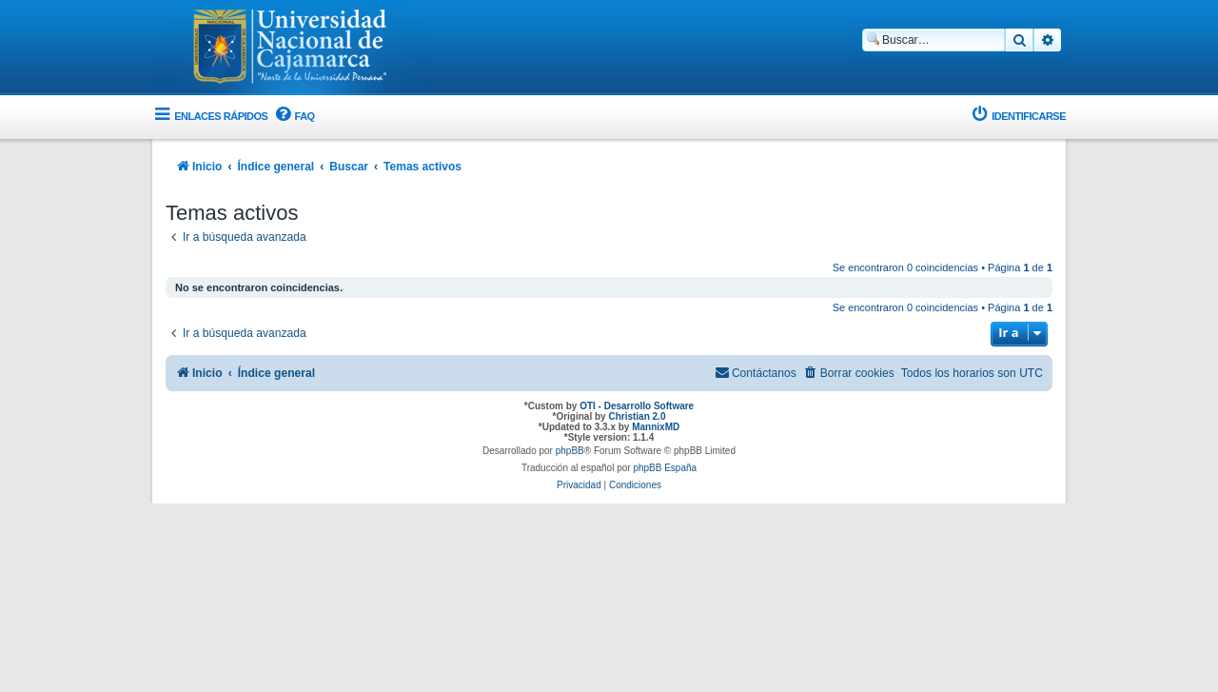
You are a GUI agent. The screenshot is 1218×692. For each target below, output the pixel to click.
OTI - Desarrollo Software (637, 406)
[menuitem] (293, 116)
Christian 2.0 (636, 416)
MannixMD (655, 427)
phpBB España (665, 468)
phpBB (570, 450)
